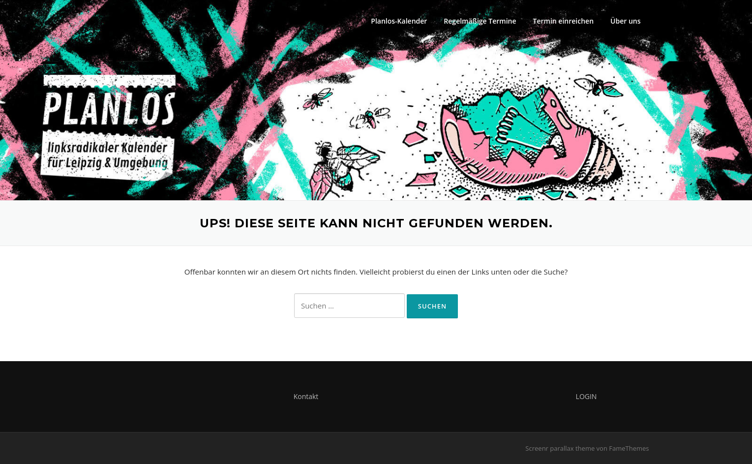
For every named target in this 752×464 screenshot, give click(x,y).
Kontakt (306, 396)
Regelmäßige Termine (480, 21)
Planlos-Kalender (399, 21)
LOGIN (586, 396)
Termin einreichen (563, 21)
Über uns (625, 21)
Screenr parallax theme (560, 448)
